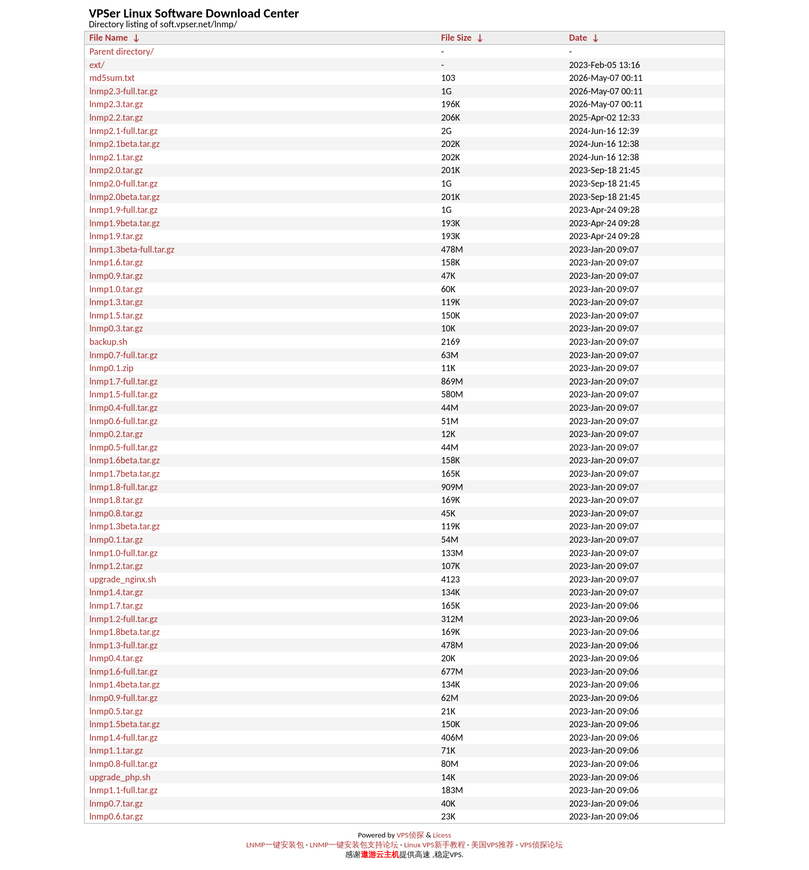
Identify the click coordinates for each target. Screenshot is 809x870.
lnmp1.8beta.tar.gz (124, 632)
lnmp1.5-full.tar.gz (123, 394)
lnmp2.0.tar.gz (116, 170)
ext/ (97, 65)
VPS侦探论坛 (541, 844)
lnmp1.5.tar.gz (116, 315)
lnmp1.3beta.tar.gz (124, 526)
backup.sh (108, 341)
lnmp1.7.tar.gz (116, 605)
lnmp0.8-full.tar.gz (123, 763)
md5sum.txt (112, 77)
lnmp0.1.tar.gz (116, 539)
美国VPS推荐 (492, 844)
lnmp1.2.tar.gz (116, 566)
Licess (442, 835)
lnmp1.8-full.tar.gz (123, 487)
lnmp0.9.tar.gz (116, 275)
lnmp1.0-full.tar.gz (123, 553)
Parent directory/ (121, 51)
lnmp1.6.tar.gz (116, 262)
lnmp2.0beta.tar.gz (124, 197)
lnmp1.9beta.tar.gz (124, 223)
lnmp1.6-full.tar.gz (123, 671)
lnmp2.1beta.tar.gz (124, 143)
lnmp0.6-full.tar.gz (123, 421)
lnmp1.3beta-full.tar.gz (131, 249)
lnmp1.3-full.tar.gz (123, 645)
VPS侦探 (410, 835)
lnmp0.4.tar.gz (116, 658)
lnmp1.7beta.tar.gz (124, 473)
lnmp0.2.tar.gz (116, 434)
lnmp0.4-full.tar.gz (123, 407)
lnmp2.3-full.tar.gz (123, 91)
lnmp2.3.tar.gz (116, 104)
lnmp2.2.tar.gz (116, 117)
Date (578, 37)
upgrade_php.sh (120, 777)
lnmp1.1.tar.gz (116, 750)
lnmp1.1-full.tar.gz (123, 790)
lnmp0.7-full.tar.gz (123, 355)
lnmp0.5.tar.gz (116, 711)
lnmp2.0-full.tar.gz (123, 183)
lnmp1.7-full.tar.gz (123, 381)
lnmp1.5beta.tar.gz (124, 724)
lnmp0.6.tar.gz (116, 816)
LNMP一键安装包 (275, 844)
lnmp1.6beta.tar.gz (124, 460)
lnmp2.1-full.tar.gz (123, 131)
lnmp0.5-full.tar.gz (123, 447)
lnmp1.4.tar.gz (116, 592)
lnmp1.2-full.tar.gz (123, 619)
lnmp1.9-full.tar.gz (123, 209)
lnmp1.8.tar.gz (116, 500)
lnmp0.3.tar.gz (116, 328)
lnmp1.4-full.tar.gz (123, 737)
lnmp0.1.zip (111, 368)
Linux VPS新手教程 (434, 844)
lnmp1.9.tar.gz (116, 236)
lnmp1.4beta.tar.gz (124, 684)
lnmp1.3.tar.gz (116, 302)
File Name (108, 37)
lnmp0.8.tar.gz (116, 513)
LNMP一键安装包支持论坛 (354, 844)
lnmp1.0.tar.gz (116, 289)
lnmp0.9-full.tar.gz (123, 698)
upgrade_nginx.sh (122, 579)
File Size (456, 37)
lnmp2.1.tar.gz (116, 157)
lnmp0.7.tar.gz (116, 803)
